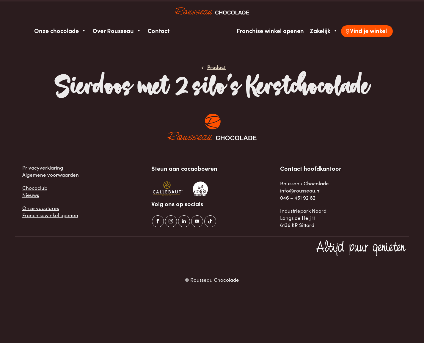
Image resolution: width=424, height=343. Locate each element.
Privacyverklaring (42, 167)
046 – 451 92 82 (297, 197)
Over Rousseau (117, 30)
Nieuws (30, 195)
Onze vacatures (40, 208)
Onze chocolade (60, 30)
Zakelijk (324, 30)
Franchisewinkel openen (50, 215)
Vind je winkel (368, 30)
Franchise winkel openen (270, 30)
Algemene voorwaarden (50, 174)
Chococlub (34, 187)
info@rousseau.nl (300, 190)
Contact (158, 30)
